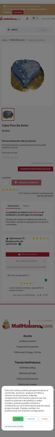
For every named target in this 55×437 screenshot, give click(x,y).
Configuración (31, 419)
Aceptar (18, 419)
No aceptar (45, 419)
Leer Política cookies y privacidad (14, 426)
